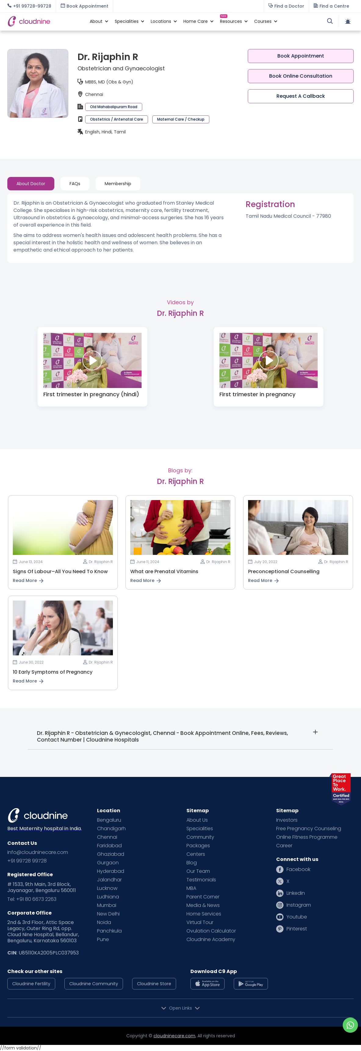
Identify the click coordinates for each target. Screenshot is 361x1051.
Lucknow (107, 888)
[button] (96, 21)
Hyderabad (110, 871)
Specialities (199, 828)
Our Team (198, 871)
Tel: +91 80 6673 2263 (31, 899)
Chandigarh (111, 828)
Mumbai (106, 905)
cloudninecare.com (174, 1036)
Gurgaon (108, 863)
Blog (191, 863)
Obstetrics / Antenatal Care (116, 119)
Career (284, 845)
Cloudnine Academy (210, 939)
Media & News (203, 905)
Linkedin (296, 893)
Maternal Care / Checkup (180, 119)
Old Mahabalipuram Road (113, 106)
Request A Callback (300, 96)
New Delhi (108, 914)
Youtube (297, 917)
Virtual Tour (199, 922)
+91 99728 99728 (27, 861)
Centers (195, 854)
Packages (198, 845)
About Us (197, 820)
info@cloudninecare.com (37, 852)
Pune (103, 939)
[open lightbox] (92, 360)
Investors (287, 820)
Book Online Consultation (300, 75)
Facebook (298, 869)
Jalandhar (109, 880)
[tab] (30, 183)
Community (200, 837)
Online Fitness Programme (307, 837)
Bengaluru (109, 820)
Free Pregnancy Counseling (308, 828)
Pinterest (297, 929)
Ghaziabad (110, 854)
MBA (191, 888)
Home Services (203, 914)
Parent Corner (202, 897)
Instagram (299, 905)
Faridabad (109, 845)
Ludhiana (108, 897)
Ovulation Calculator (211, 931)
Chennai (107, 837)
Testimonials (201, 880)
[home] (45, 21)
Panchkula (109, 931)
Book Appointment (300, 55)
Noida (104, 922)
